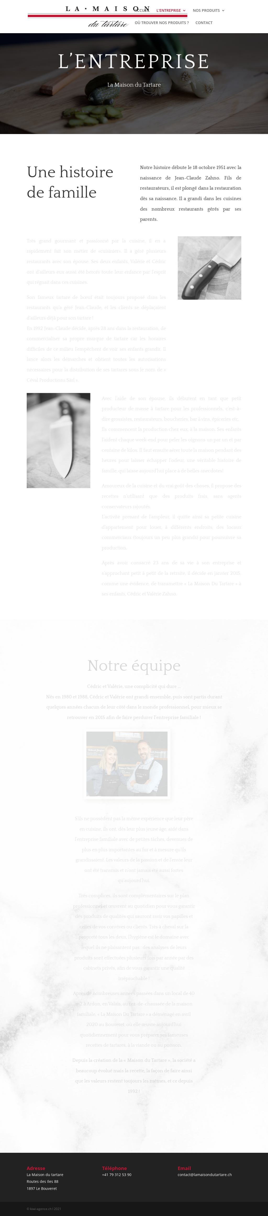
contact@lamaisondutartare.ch (205, 1174)
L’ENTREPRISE (169, 11)
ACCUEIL (142, 11)
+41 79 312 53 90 (116, 1174)
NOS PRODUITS (206, 11)
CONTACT (204, 23)
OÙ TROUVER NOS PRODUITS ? (162, 23)
